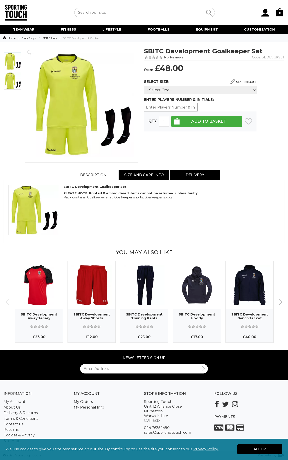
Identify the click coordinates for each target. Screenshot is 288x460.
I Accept (260, 449)
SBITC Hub (50, 38)
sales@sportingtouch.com (167, 432)
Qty (152, 121)
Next (280, 302)
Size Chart (246, 82)
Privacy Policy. (205, 449)
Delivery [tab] (195, 175)
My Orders (83, 402)
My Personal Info (89, 407)
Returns (11, 429)
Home (12, 38)
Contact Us (13, 424)
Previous (7, 302)
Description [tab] (93, 175)
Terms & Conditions (21, 418)
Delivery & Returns (21, 413)
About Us (12, 407)
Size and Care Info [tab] (144, 175)
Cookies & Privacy (19, 435)
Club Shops (28, 38)
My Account (14, 402)
